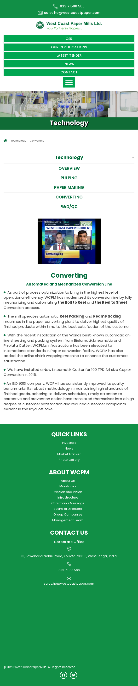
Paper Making (69, 187)
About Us (68, 480)
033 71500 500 (69, 6)
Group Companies (67, 514)
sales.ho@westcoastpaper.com (69, 12)
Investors (69, 442)
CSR (69, 38)
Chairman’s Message (68, 503)
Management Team (67, 520)
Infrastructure (68, 497)
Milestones (67, 486)
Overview (69, 168)
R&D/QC (69, 206)
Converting (69, 197)
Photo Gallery (69, 459)
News (69, 63)
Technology (18, 141)
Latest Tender (69, 55)
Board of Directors (68, 508)
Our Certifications (69, 47)
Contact (69, 72)
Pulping (69, 178)
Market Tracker (69, 454)
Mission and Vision (68, 492)
